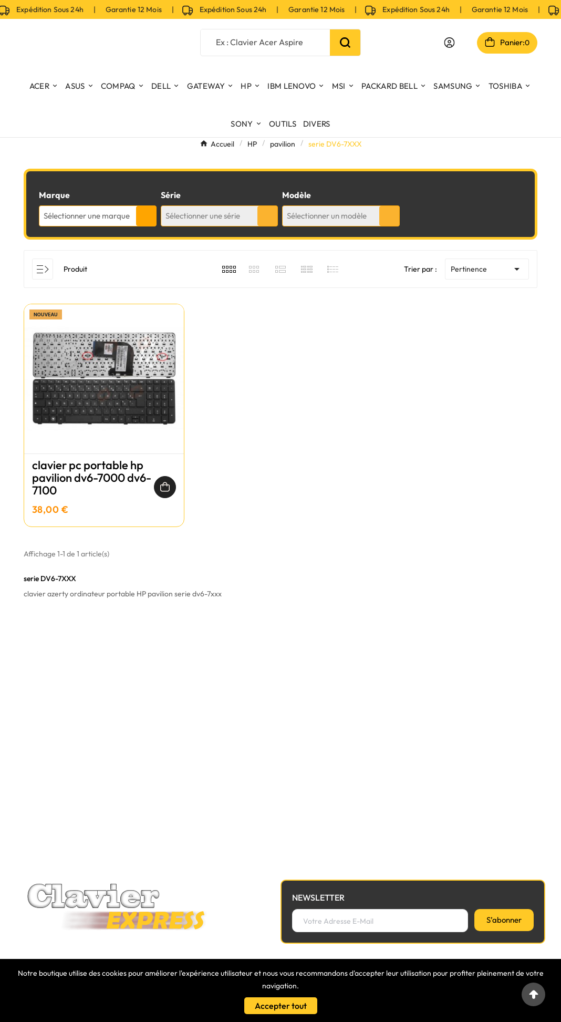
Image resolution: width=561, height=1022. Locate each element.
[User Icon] (449, 42)
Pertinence (487, 269)
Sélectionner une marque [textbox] (87, 216)
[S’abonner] (504, 920)
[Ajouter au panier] (165, 487)
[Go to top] (533, 994)
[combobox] (98, 215)
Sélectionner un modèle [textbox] (327, 216)
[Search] (345, 42)
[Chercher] (265, 41)
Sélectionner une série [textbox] (202, 216)
